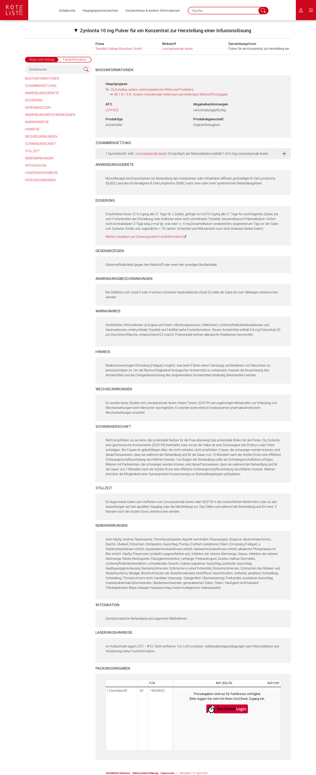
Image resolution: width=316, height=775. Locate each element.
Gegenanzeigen (38, 107)
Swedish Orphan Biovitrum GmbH (119, 49)
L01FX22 (112, 110)
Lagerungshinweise (41, 173)
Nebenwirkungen (39, 158)
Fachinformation (74, 59)
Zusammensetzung (40, 86)
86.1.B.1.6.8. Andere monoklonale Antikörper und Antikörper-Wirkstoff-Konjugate (171, 94)
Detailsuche (67, 10)
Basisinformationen (42, 78)
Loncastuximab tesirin (177, 49)
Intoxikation (35, 165)
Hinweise (32, 129)
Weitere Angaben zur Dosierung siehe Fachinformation (144, 237)
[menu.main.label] (311, 10)
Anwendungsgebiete (42, 93)
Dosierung (34, 100)
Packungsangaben (40, 180)
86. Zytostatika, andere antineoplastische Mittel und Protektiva (149, 89)
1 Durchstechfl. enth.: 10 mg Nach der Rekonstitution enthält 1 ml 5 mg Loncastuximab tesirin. (187, 154)
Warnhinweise (37, 122)
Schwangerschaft (40, 144)
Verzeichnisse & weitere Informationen (152, 10)
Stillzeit (32, 151)
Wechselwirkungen (41, 136)
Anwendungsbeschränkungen (50, 115)
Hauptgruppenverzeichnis (100, 10)
